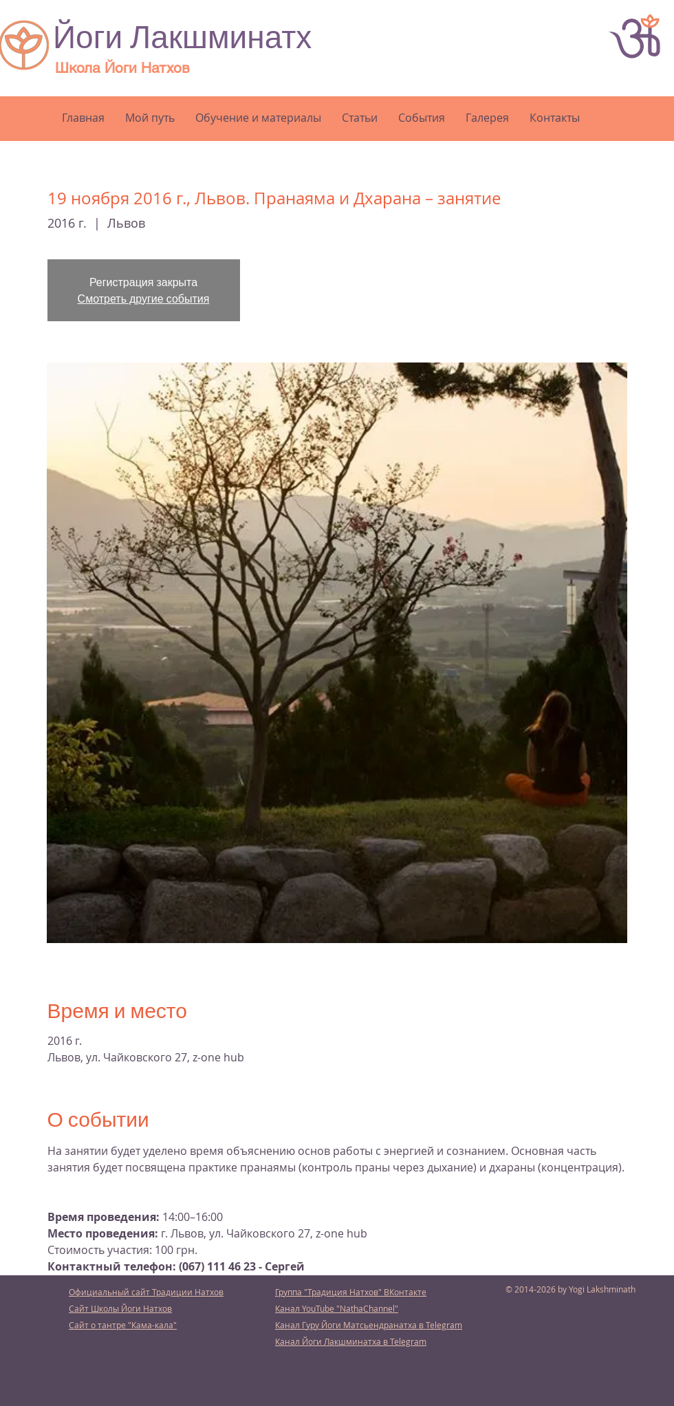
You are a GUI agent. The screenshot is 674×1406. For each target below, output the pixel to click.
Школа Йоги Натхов (122, 67)
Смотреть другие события (144, 298)
